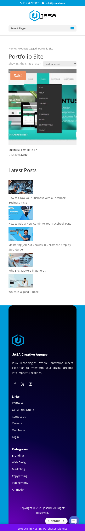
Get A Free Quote (23, 410)
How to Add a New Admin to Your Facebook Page (39, 223)
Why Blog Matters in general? (27, 270)
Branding (18, 455)
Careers (17, 423)
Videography (20, 483)
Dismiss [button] (62, 528)
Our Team (18, 430)
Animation (18, 489)
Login (15, 437)
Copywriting (19, 476)
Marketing (18, 469)
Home (12, 48)
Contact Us (19, 416)
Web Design (19, 462)
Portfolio (17, 403)
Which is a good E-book (23, 292)
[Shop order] (59, 63)
